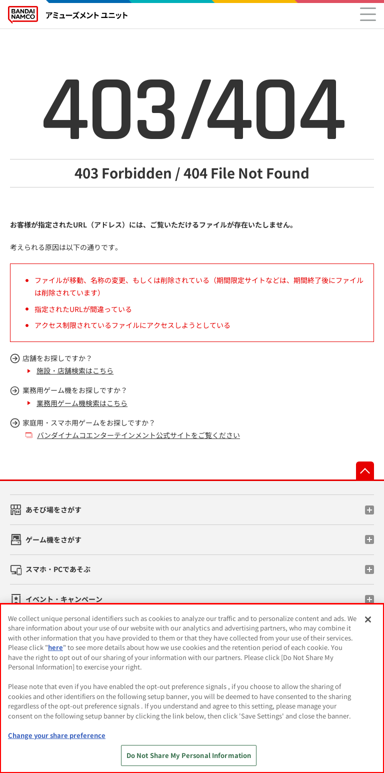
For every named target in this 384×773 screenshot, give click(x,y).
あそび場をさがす (54, 509)
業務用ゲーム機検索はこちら (82, 403)
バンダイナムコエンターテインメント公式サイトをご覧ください (138, 435)
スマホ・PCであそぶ (58, 569)
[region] (192, 688)
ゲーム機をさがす (54, 539)
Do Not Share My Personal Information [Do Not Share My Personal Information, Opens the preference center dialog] (189, 755)
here (55, 647)
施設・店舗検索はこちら (75, 371)
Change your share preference (57, 735)
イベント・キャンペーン (64, 599)
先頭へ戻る (365, 471)
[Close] (368, 619)
